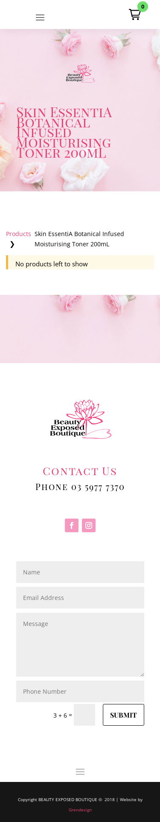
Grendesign (80, 810)
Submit (123, 714)
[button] (135, 14)
